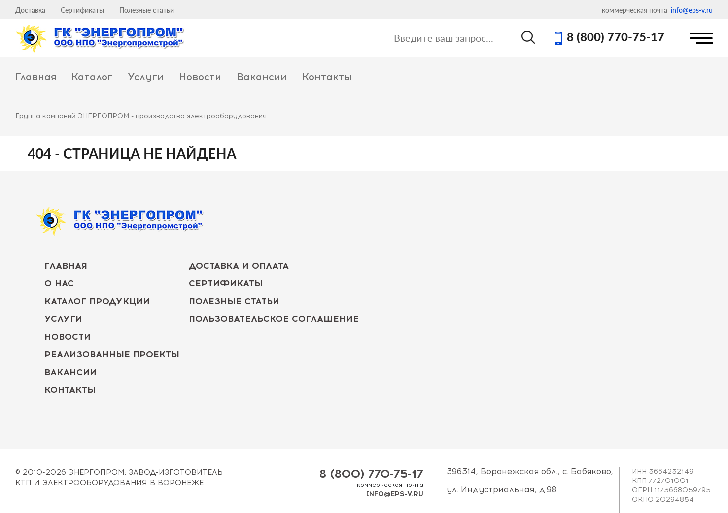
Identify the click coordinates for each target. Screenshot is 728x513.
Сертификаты (82, 10)
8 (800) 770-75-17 (615, 38)
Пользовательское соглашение (274, 318)
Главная (35, 77)
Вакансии (262, 77)
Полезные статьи (146, 10)
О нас (59, 283)
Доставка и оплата (239, 265)
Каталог (91, 77)
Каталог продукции (97, 301)
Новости (200, 77)
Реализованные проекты (111, 354)
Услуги (146, 77)
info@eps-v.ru (692, 10)
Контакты (327, 77)
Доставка (30, 10)
